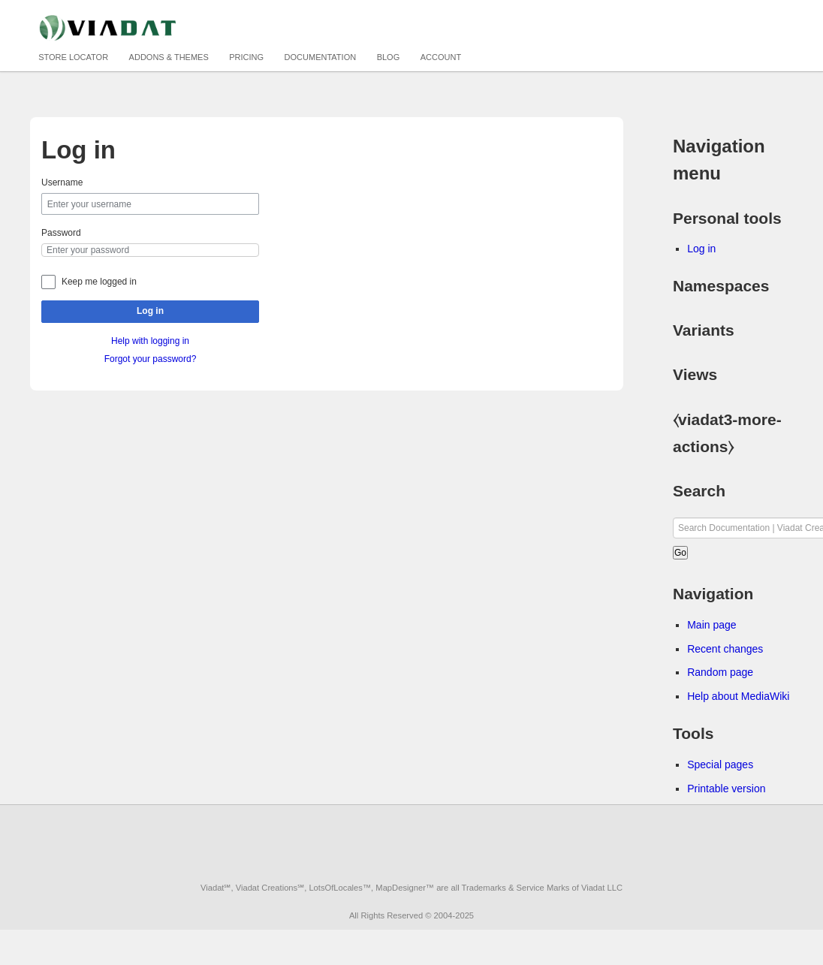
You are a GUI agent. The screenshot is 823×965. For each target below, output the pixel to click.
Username (62, 182)
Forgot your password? (150, 359)
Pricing (246, 57)
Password (61, 233)
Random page (720, 672)
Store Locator (73, 57)
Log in (150, 311)
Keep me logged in (99, 281)
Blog (388, 57)
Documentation (321, 57)
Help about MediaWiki (738, 696)
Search (699, 490)
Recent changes (725, 649)
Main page (711, 625)
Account (441, 57)
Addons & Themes (169, 57)
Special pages (720, 764)
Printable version (726, 789)
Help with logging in (150, 341)
